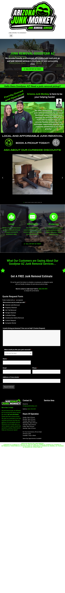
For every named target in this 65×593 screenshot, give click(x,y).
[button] (3, 178)
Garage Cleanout (10, 313)
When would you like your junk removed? (18, 349)
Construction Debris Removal (14, 318)
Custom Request (10, 320)
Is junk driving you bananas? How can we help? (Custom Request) (24, 328)
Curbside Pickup (10, 315)
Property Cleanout (11, 307)
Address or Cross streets (11, 377)
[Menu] (11, 36)
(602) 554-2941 (43, 289)
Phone (34, 368)
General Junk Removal (12, 305)
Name (5, 359)
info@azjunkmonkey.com (30, 406)
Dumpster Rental (10, 323)
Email (4, 368)
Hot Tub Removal (10, 310)
